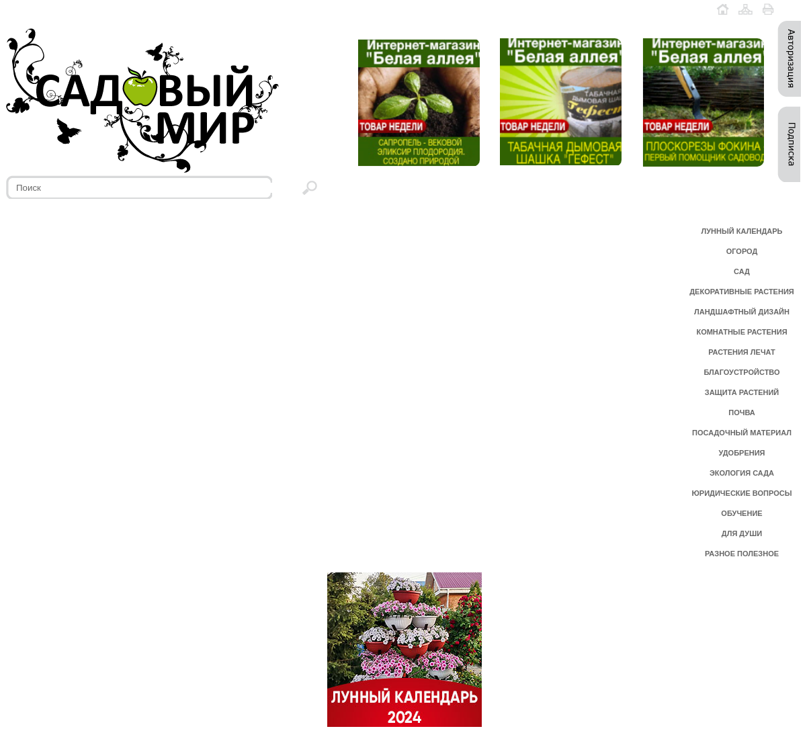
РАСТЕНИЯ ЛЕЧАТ (741, 352)
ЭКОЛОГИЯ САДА (742, 473)
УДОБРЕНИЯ (741, 453)
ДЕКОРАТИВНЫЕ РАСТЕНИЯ (741, 292)
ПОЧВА (741, 412)
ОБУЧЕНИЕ (741, 513)
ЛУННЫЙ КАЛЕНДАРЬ (742, 231)
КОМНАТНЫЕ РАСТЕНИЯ (741, 332)
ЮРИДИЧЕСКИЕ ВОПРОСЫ (742, 493)
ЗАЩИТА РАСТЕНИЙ (742, 392)
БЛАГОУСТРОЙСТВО (741, 372)
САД (742, 271)
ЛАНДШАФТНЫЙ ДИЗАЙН (742, 312)
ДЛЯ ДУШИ (742, 533)
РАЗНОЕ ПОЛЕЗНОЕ (742, 554)
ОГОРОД (742, 251)
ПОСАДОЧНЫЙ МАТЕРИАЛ (742, 433)
